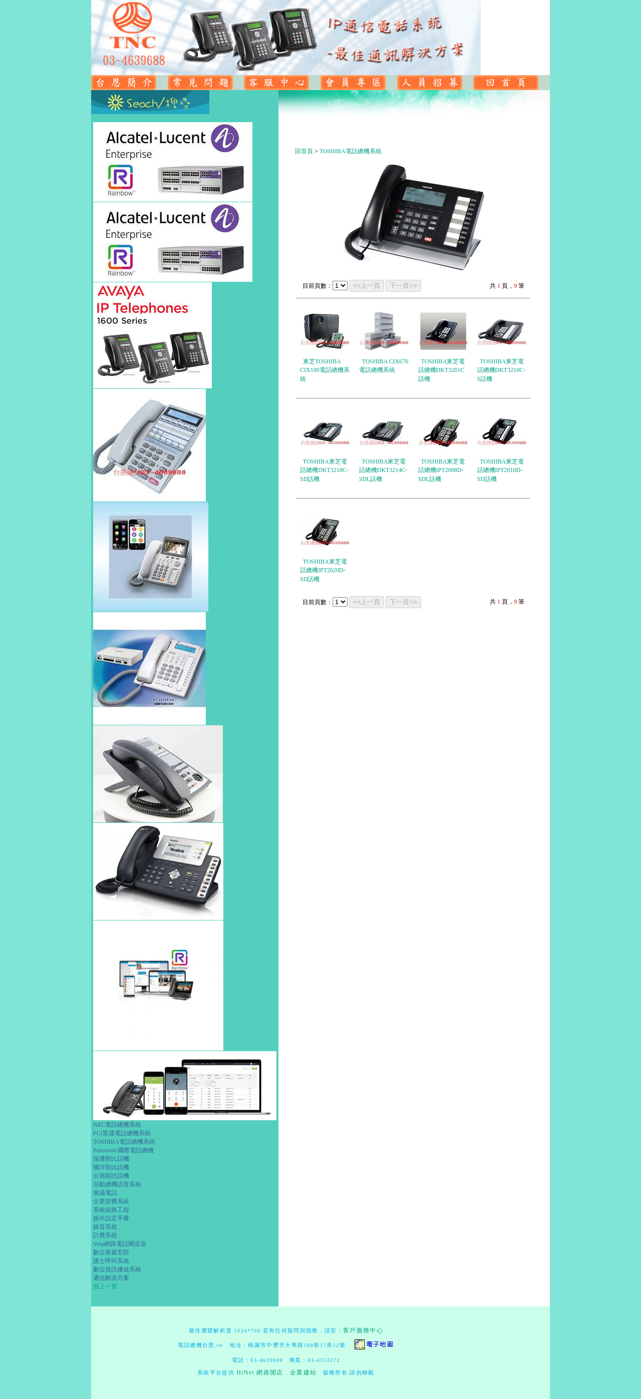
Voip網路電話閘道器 (119, 1243)
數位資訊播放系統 (117, 1269)
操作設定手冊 (111, 1218)
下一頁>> (403, 285)
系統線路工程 (111, 1209)
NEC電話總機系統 (117, 1124)
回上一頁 (105, 1286)
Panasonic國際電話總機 (123, 1150)
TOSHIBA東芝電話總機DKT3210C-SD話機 (324, 470)
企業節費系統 (111, 1201)
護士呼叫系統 (111, 1260)
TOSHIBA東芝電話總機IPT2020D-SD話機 (323, 570)
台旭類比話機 (111, 1175)
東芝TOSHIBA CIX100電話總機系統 (325, 370)
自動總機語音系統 (117, 1184)
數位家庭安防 (111, 1252)
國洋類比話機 (111, 1167)
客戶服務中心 (363, 1330)
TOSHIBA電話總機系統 (124, 1141)
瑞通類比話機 (111, 1158)
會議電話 (105, 1192)
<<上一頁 (367, 285)
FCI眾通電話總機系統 (122, 1133)
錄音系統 (105, 1226)
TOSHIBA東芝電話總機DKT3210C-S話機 (501, 370)
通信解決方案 (111, 1277)
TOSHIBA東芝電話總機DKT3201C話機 (441, 370)
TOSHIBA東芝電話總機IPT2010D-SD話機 (500, 470)
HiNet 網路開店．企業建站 (276, 1372)
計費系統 (105, 1235)
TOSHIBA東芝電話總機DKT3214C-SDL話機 (383, 470)
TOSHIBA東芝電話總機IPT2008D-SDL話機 (441, 470)
